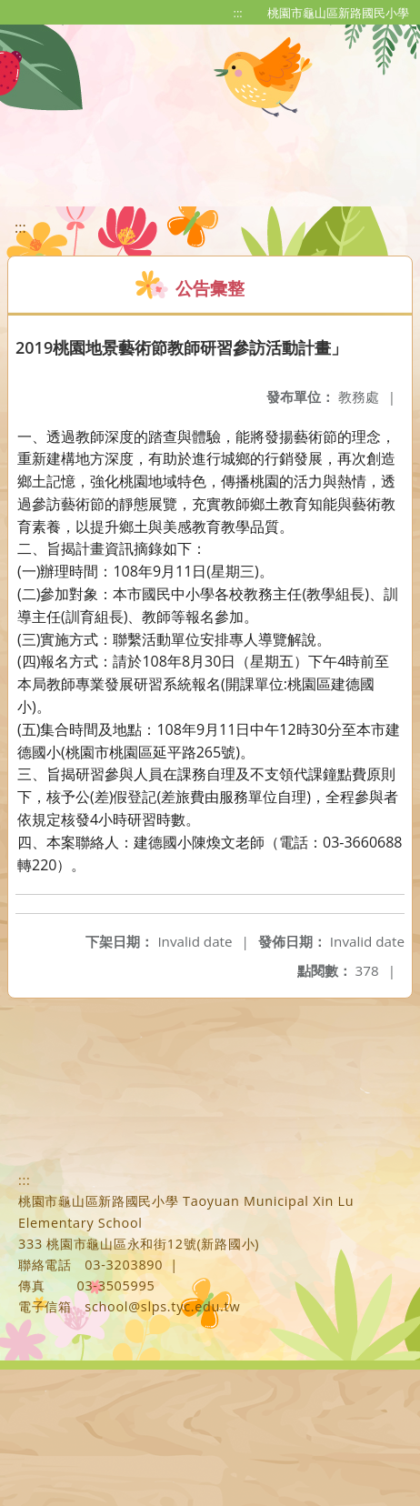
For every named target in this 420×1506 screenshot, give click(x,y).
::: (238, 13)
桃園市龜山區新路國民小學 (338, 13)
